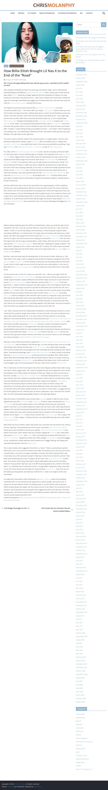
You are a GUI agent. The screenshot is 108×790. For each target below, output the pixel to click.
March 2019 (80, 347)
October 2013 (80, 550)
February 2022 (81, 226)
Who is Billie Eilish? (34, 337)
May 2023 (79, 175)
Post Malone (24, 402)
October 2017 (80, 405)
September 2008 (81, 674)
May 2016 (79, 454)
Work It (48, 175)
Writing (21, 13)
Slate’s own (8, 295)
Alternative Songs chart (17, 282)
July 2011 (79, 619)
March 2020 (80, 306)
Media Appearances (47, 13)
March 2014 (80, 533)
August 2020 (80, 288)
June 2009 (79, 647)
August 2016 (80, 447)
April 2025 (79, 99)
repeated (57, 332)
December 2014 (81, 505)
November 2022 (81, 195)
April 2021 (79, 261)
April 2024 (79, 137)
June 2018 (79, 378)
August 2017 (80, 412)
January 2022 (80, 230)
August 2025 (80, 85)
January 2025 (80, 109)
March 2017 (80, 430)
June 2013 (79, 561)
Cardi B (22, 415)
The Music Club (81, 755)
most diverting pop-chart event (27, 152)
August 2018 (80, 371)
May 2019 (79, 340)
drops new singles (51, 415)
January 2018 (80, 395)
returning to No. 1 (23, 376)
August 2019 (80, 330)
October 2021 (80, 240)
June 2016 (79, 450)
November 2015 (81, 474)
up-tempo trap (19, 262)
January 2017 (80, 437)
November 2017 (81, 402)
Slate (6, 66)
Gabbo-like (23, 337)
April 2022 (79, 219)
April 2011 (79, 630)
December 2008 (81, 664)
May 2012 (79, 585)
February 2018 (81, 392)
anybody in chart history (12, 144)
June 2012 (79, 581)
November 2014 (81, 509)
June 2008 (79, 685)
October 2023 (80, 157)
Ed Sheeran (36, 402)
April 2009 (79, 654)
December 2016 (81, 440)
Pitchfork (79, 745)
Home (12, 13)
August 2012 (80, 574)
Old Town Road (55, 147)
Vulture (78, 766)
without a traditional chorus (21, 355)
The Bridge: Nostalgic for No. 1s (15, 508)
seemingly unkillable (46, 121)
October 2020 (80, 281)
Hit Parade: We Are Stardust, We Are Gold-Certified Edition (57, 509)
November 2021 (81, 237)
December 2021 (81, 233)
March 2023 (80, 181)
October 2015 (80, 478)
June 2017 (79, 419)
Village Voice (80, 762)
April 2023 (79, 178)
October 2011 (80, 609)
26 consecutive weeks (17, 103)
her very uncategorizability (24, 267)
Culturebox (80, 728)
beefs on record (9, 417)
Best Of (78, 721)
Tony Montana (51, 438)
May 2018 (79, 381)
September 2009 (81, 636)
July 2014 (79, 519)
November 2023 (81, 154)
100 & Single (80, 714)
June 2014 (79, 523)
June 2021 (79, 254)
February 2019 (81, 350)
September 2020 (81, 285)
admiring (51, 293)
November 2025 (81, 75)
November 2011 (81, 605)
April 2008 (79, 692)
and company (48, 110)
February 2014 (81, 536)
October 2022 (80, 199)
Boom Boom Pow (10, 121)
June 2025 (79, 92)
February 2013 (81, 567)
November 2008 (81, 667)
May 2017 (79, 423)
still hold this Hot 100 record (46, 108)
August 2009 (80, 640)
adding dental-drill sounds (40, 352)
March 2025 (80, 102)
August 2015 (80, 485)
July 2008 (79, 681)
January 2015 (80, 502)
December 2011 (81, 602)
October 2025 (80, 78)
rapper (43, 399)
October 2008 (80, 671)
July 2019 (79, 333)
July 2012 (79, 578)
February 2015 (81, 499)
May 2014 (79, 526)
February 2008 (81, 698)
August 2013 (80, 557)
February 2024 (81, 144)
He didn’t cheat (19, 170)
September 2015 (81, 481)
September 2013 (81, 554)
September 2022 (81, 202)
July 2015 (79, 488)
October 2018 (80, 364)
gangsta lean (31, 443)
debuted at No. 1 (26, 360)
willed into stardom (39, 347)
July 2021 (79, 250)
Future (29, 435)
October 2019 (80, 323)
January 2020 (80, 312)
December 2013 (81, 543)
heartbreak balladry (11, 420)
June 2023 (79, 171)
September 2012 (81, 571)
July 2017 (79, 416)
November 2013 (81, 547)
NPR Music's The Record (84, 742)
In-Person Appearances (67, 13)
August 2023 (80, 164)
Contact (89, 13)
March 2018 (80, 388)
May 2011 (79, 626)
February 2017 (81, 433)
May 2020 (79, 299)
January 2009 (80, 661)
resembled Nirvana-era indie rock (52, 430)
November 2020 (81, 278)
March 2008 (80, 695)
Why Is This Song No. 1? (16, 66)
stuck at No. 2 (50, 469)
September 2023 (81, 161)
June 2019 (79, 337)
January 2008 (80, 702)
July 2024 (79, 126)
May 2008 (79, 688)
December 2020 (81, 275)
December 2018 (81, 357)
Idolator (78, 735)
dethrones (11, 147)
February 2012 (81, 595)
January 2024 (80, 147)
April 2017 (79, 426)
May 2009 (79, 650)
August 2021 (80, 247)
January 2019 (80, 354)
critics (57, 293)
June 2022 (79, 212)
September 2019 (81, 326)
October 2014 (80, 512)
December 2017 (81, 399)
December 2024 (81, 113)
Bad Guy (35, 142)
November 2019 (81, 319)
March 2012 (80, 592)
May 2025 (79, 95)
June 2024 (79, 130)
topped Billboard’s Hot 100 (35, 92)
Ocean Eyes (33, 324)
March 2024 (80, 140)
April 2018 (79, 385)
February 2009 (81, 657)
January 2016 (80, 468)
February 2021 (81, 268)
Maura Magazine (82, 738)
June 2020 (79, 295)
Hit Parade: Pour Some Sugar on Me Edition (91, 38)
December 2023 (81, 150)
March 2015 (80, 495)
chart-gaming (62, 381)
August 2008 (80, 678)
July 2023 (79, 168)
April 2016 (79, 457)
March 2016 (80, 461)
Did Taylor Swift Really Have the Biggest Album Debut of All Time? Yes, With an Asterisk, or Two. (90, 49)
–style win (45, 479)
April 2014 (79, 530)
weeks (38, 376)
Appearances (80, 718)
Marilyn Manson (18, 435)
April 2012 (79, 588)
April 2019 (79, 343)
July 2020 (79, 292)
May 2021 (79, 257)
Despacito (7, 162)
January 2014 (80, 540)
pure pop (7, 262)
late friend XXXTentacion (58, 427)
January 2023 (80, 188)
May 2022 (79, 216)
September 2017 (81, 409)
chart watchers (56, 124)
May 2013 (79, 564)
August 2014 (80, 516)
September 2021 (81, 243)
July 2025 (79, 88)
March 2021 (80, 264)
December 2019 (81, 316)
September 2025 (81, 82)
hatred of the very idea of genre (23, 277)
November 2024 (81, 116)
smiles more (55, 238)
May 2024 (79, 133)
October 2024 (80, 119)
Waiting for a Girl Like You (23, 175)
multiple (33, 376)
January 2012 (80, 598)
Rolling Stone (80, 749)
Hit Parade (32, 13)
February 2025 (81, 106)
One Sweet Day (50, 160)
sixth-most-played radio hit (22, 244)
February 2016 (81, 464)
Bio (81, 13)
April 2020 (79, 302)
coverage (45, 337)
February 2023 (81, 185)
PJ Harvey (53, 433)
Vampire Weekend (82, 759)
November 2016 (81, 443)
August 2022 (80, 206)
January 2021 (80, 271)
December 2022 (81, 192)
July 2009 (79, 643)
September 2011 (81, 612)
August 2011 (80, 616)
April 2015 (79, 492)
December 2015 (81, 471)
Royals (12, 290)
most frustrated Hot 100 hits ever (53, 173)
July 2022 (79, 209)
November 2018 (81, 361)
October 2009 (80, 633)
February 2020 (81, 309)
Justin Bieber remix (55, 459)
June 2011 (79, 623)
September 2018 (81, 368)
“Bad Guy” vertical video (51, 236)
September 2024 (81, 123)
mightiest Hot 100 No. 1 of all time (30, 147)
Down (14, 95)
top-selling (59, 249)
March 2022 (80, 223)
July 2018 (79, 374)
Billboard (79, 724)
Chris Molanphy (21, 80)
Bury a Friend (54, 282)
